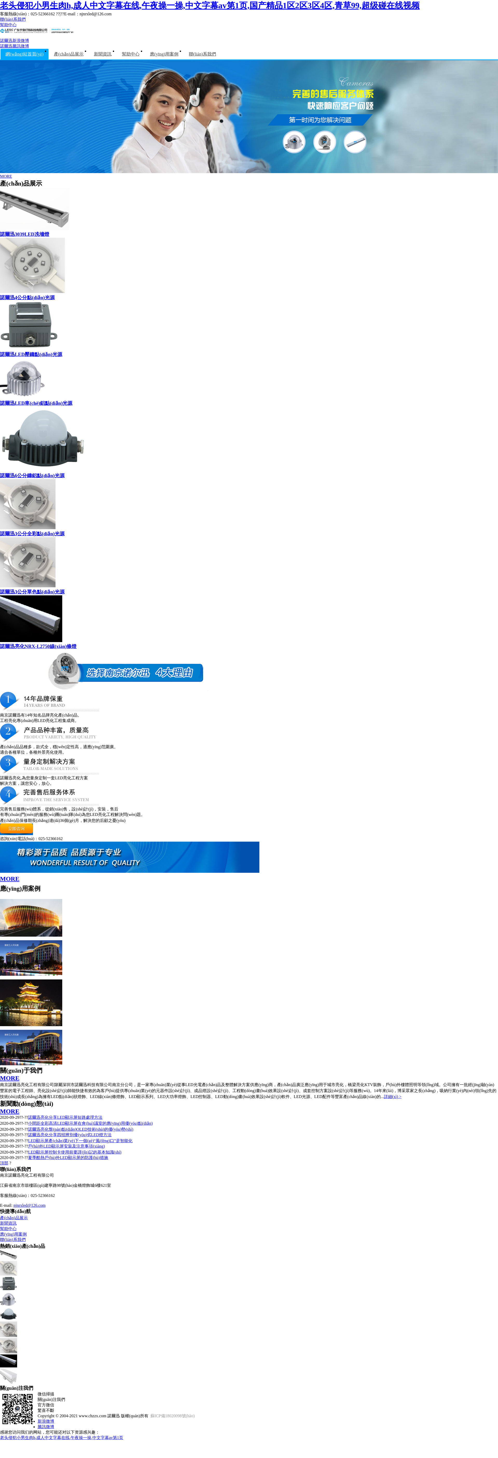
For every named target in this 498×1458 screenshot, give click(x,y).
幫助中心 (8, 25)
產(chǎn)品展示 (69, 54)
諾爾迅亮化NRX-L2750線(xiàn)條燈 (38, 646)
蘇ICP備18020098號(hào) (172, 1416)
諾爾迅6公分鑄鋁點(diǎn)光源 (32, 475)
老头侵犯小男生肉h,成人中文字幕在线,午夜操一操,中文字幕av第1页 (61, 1437)
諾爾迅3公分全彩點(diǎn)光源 (32, 533)
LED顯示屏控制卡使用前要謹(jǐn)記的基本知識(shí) (74, 1152)
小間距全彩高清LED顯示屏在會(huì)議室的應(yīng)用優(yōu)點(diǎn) (90, 1123)
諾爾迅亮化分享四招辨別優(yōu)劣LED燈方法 (70, 1135)
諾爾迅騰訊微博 (14, 46)
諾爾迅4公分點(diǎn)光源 (27, 297)
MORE (6, 176)
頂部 (4, 1163)
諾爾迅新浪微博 (14, 40)
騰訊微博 (46, 1427)
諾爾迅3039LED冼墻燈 (24, 234)
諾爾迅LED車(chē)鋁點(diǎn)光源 (36, 403)
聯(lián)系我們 (13, 19)
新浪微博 (46, 1421)
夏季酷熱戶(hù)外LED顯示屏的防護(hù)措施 (68, 1157)
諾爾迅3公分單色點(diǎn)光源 (32, 592)
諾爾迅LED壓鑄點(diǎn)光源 (31, 354)
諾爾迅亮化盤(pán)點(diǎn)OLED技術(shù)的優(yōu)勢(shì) (80, 1129)
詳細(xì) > (393, 1096)
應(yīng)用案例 (164, 54)
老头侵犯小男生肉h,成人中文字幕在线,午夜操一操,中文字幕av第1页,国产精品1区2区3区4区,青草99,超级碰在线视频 (210, 5)
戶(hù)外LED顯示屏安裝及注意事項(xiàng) (66, 1146)
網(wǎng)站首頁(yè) (24, 54)
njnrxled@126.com (29, 1205)
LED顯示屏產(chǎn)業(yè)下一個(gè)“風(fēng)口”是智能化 (80, 1141)
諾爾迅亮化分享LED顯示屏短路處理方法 (65, 1117)
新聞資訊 (103, 54)
